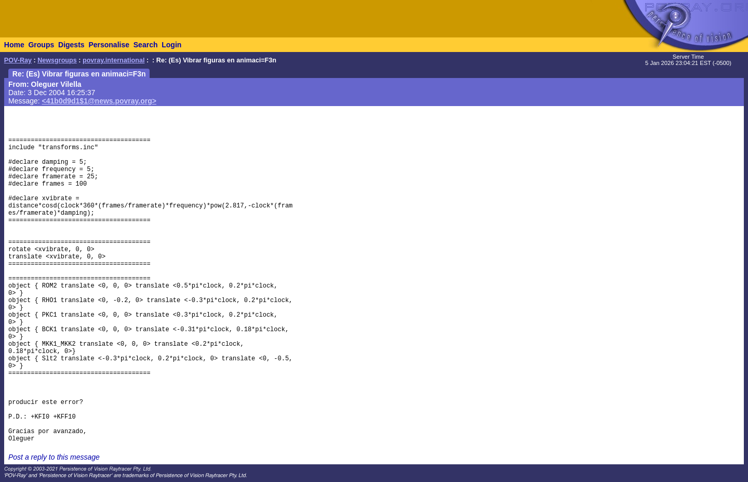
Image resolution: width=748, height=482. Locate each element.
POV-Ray (18, 60)
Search (145, 45)
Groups (41, 45)
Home (14, 45)
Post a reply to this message (54, 457)
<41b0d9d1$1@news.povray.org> (99, 101)
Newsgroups (57, 60)
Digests (71, 45)
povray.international (113, 60)
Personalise (108, 45)
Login (171, 45)
